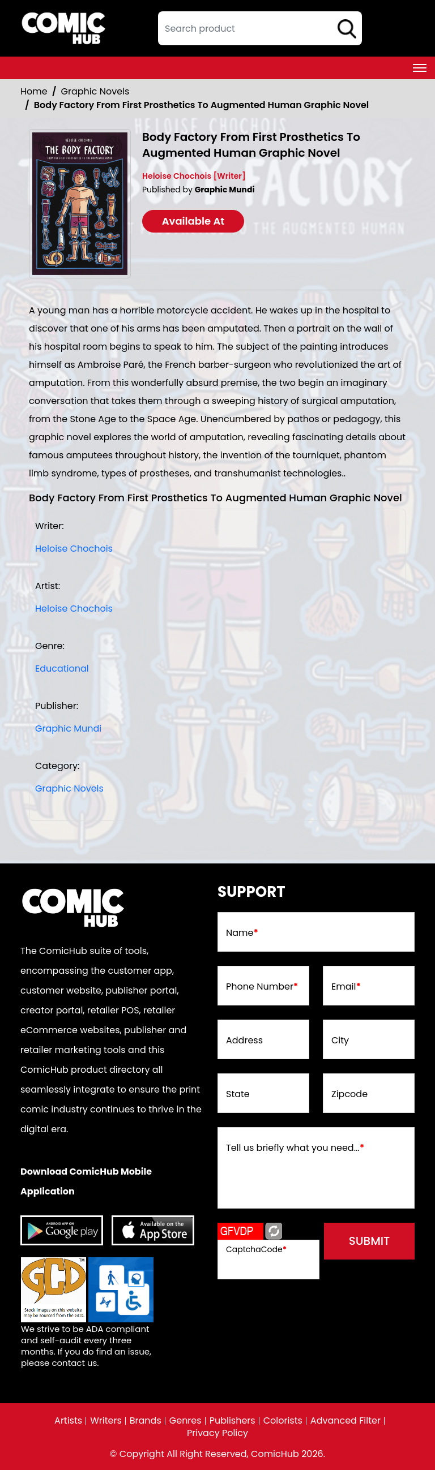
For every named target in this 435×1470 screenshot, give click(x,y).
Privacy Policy (217, 1433)
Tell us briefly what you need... (295, 1148)
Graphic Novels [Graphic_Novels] (95, 91)
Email (346, 987)
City (340, 1041)
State (238, 1094)
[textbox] (260, 28)
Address (244, 1041)
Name (242, 933)
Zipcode (349, 1094)
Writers (106, 1420)
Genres (185, 1420)
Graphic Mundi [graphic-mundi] (68, 728)
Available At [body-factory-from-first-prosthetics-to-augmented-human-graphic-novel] (193, 221)
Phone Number (262, 987)
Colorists (282, 1420)
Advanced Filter (345, 1420)
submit (369, 1241)
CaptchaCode (256, 1249)
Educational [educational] (62, 668)
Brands (145, 1420)
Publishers (232, 1420)
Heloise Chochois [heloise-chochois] (74, 548)
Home (34, 91)
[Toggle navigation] (420, 68)
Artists (68, 1420)
